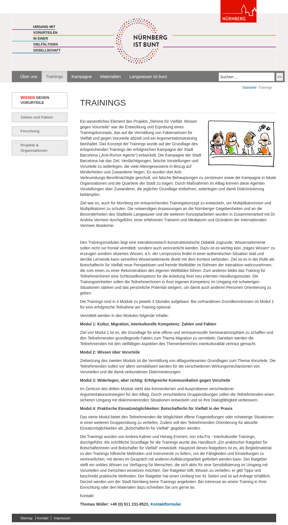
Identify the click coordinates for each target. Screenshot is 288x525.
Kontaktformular (165, 504)
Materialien (110, 76)
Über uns (28, 76)
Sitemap (26, 518)
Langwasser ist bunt (148, 76)
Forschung (30, 131)
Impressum (62, 518)
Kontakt (42, 518)
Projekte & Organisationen (34, 148)
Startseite (249, 88)
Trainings (54, 76)
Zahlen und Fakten (37, 117)
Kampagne (81, 76)
